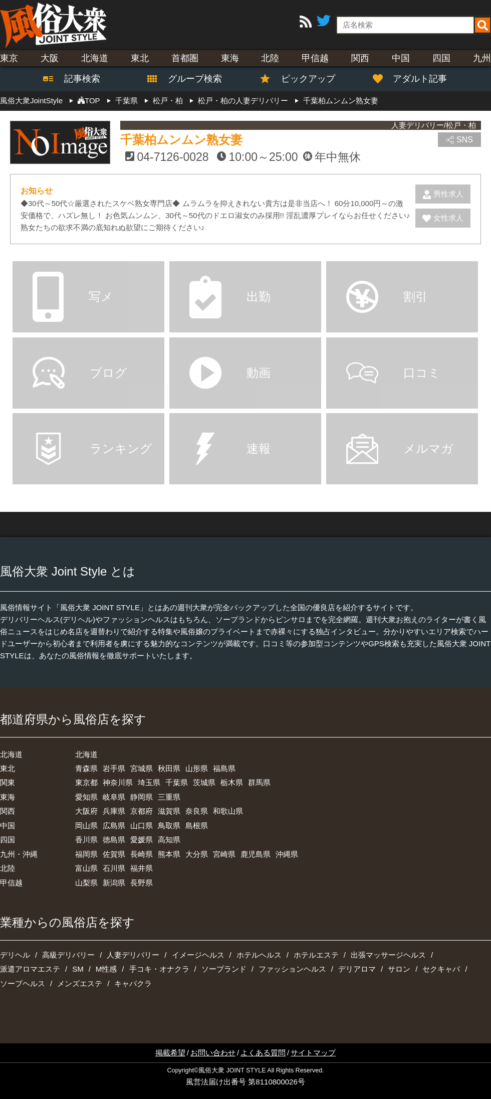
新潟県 (114, 882)
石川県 (114, 868)
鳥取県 (169, 825)
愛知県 (86, 797)
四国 (441, 58)
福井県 (141, 868)
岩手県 (114, 768)
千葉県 (176, 782)
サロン (399, 969)
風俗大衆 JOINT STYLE (232, 1070)
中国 (401, 58)
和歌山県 (228, 811)
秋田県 (169, 768)
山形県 (196, 768)
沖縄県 (287, 854)
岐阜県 (114, 797)
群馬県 (259, 782)
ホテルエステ (316, 955)
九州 (482, 58)
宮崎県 (224, 854)
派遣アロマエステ (30, 969)
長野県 (141, 882)
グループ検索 (189, 79)
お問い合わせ (212, 1052)
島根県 (196, 825)
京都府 (141, 811)
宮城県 (141, 768)
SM (78, 969)
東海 (230, 58)
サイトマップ (313, 1052)
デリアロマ (357, 969)
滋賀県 (169, 811)
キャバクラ (133, 983)
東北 (140, 58)
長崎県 (141, 854)
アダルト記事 (415, 79)
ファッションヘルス (292, 969)
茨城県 (204, 782)
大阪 (50, 58)
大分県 (196, 854)
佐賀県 (114, 854)
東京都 (86, 782)
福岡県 (86, 854)
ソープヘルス (22, 983)
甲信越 (315, 58)
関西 (360, 58)
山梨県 (86, 882)
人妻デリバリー (133, 955)
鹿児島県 (255, 854)
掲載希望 (170, 1052)
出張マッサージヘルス (388, 955)
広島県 (114, 825)
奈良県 (196, 811)
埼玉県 (149, 782)
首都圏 (184, 58)
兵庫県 (114, 811)
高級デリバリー (68, 955)
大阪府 (86, 811)
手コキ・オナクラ (159, 969)
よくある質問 (263, 1052)
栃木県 (231, 782)
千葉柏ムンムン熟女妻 (181, 139)
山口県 (141, 825)
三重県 (169, 797)
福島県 (224, 768)
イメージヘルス (198, 955)
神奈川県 (118, 782)
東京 (9, 58)
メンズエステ (79, 983)
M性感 (106, 969)
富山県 (86, 868)
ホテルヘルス (259, 955)
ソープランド (224, 969)
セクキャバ (441, 969)
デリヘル (15, 955)
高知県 (169, 839)
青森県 (86, 768)
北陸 (270, 58)
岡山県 (86, 825)
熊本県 (169, 854)
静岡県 (141, 797)
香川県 (86, 839)
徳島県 (114, 839)
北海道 (94, 58)
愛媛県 (141, 839)
